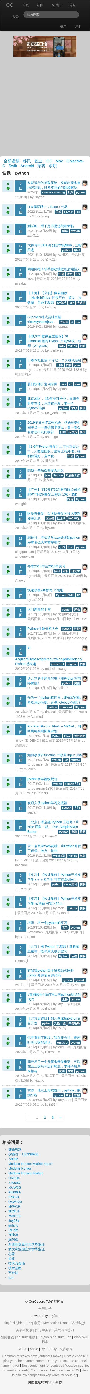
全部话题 (12, 161)
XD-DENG (31, 740)
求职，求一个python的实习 (47, 923)
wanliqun (21, 985)
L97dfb (13, 1230)
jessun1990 (44, 788)
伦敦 (58, 211)
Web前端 (59, 855)
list (66, 760)
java (77, 365)
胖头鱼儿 (51, 461)
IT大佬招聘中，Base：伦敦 (47, 207)
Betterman (35, 932)
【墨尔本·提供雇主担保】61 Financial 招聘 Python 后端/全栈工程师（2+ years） (54, 341)
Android (27, 166)
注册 (78, 26)
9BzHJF (14, 1211)
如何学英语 (43, 1330)
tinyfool (40, 197)
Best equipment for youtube (42, 1365)
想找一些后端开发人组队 (45, 470)
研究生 (75, 571)
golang (13, 1225)
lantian (32, 812)
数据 (77, 1095)
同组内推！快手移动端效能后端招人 (54, 269)
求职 (53, 166)
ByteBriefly (49, 1349)
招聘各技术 (23, 374)
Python (81, 456)
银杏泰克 (66, 1349)
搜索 (15, 17)
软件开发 (74, 518)
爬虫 (77, 609)
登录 (63, 26)
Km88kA (14, 1192)
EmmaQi (51, 836)
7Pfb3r (13, 1235)
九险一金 (60, 1023)
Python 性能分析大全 (42, 628)
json (11, 1277)
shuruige (51, 437)
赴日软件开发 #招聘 (42, 384)
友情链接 (79, 1323)
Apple (34, 1349)
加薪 (11, 1259)
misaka (20, 283)
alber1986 (79, 619)
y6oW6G (14, 1187)
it (72, 322)
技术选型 (15, 1268)
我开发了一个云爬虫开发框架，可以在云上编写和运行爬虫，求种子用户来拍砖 (54, 1066)
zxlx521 (33, 235)
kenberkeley (54, 350)
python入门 (72, 784)
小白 (62, 547)
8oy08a (13, 1221)
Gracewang (40, 216)
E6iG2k (13, 1197)
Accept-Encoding (53, 192)
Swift (13, 166)
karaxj (36, 370)
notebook (66, 707)
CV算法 (62, 302)
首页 (25, 5)
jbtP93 (13, 1240)
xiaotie (39, 1080)
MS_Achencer (55, 413)
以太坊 (61, 518)
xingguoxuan (24, 552)
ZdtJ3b (13, 1159)
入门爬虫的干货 (39, 609)
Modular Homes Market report (30, 1164)
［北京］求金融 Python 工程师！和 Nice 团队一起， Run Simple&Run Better (53, 826)
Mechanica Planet (56, 1323)
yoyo (61, 1004)
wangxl (80, 985)
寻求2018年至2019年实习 (46, 566)
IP (78, 595)
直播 (65, 999)
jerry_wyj (64, 1047)
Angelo (20, 580)
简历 (83, 408)
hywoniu (51, 528)
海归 (83, 855)
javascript (57, 664)
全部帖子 (45, 1309)
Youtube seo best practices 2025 (55, 1370)
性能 (77, 628)
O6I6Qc (14, 1178)
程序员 (72, 432)
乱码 (70, 192)
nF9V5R (14, 1206)
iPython (80, 707)
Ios (78, 211)
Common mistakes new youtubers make (31, 1356)
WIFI (71, 595)
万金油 (13, 1273)
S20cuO (14, 1183)
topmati (63, 326)
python (81, 192)
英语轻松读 (24, 1330)
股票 (83, 831)
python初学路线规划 (42, 779)
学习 (77, 250)
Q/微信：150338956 (23, 1154)
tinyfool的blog (14, 1323)
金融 (74, 831)
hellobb (63, 688)
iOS (49, 161)
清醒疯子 (21, 745)
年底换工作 (73, 475)
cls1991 (37, 600)
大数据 (81, 302)
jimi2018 (64, 523)
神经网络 (80, 736)
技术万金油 (16, 1263)
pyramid (80, 980)
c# (70, 384)
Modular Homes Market (25, 1173)
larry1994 (64, 1100)
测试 (65, 231)
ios (78, 322)
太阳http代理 (67, 614)
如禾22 (50, 259)
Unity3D (62, 1042)
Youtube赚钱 (26, 1337)
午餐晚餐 (74, 1023)
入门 (77, 808)
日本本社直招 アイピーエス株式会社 (54, 360)
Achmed (37, 716)
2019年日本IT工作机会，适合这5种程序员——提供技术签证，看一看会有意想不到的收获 (54, 427)
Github (22, 1349)
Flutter (68, 211)
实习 (57, 571)
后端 (74, 956)
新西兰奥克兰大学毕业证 (26, 1244)
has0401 (26, 860)
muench (42, 764)
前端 (70, 1071)
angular (72, 664)
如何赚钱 (7, 1337)
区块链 (50, 518)
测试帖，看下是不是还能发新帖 (50, 226)
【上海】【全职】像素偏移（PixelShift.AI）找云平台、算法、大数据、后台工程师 (54, 297)
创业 (38, 161)
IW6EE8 (14, 1216)
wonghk (21, 504)
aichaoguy (79, 638)
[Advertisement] (45, 107)
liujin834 (51, 1104)
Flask (67, 736)
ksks (30, 279)
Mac (59, 161)
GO (78, 274)
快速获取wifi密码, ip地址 (45, 590)
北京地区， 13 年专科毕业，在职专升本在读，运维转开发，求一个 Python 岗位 (53, 403)
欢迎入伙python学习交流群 (47, 803)
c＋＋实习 (70, 884)
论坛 (72, 5)
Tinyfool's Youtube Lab (54, 1337)
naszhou (21, 865)
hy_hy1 (63, 1028)
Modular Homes (20, 1168)
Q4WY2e (15, 1202)
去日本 (64, 322)
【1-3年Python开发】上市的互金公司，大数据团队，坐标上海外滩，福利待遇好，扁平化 (54, 451)
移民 (27, 161)
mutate (75, 760)
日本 (60, 365)
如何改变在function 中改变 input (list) (54, 755)
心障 (11, 1254)
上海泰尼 (33, 1323)
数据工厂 (51, 1076)
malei (28, 889)
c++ (77, 384)
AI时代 (56, 5)
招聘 (41, 166)
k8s (71, 302)
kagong (50, 307)
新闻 (40, 5)
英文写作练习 (64, 1330)
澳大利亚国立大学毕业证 (26, 1249)
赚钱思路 (15, 1149)
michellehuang (56, 669)
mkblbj (36, 576)
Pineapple (52, 1052)
